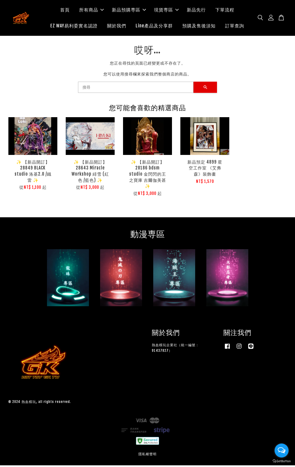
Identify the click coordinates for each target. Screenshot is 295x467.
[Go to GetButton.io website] (282, 461)
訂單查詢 (234, 26)
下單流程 (224, 10)
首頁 (65, 10)
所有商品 (91, 10)
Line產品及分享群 (154, 26)
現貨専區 (166, 10)
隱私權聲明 (147, 456)
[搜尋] (136, 89)
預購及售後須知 (199, 26)
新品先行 (196, 10)
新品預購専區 (129, 10)
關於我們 (116, 26)
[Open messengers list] (282, 450)
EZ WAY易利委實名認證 (74, 26)
